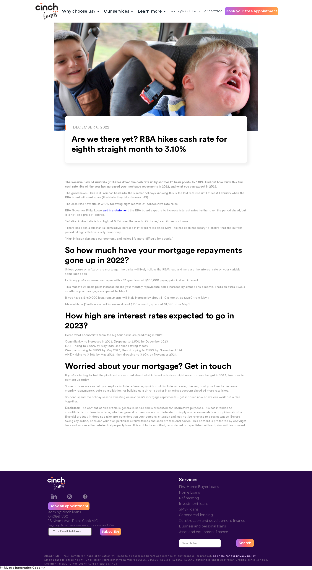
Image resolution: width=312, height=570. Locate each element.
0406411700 (213, 11)
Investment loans (193, 504)
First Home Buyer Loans (199, 487)
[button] (81, 11)
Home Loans (189, 492)
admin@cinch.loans (185, 11)
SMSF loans (188, 509)
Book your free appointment (251, 11)
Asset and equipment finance (203, 532)
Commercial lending (196, 515)
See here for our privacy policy (234, 556)
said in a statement (116, 210)
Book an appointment (68, 506)
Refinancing (189, 498)
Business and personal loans (202, 526)
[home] (47, 11)
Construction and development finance (212, 521)
